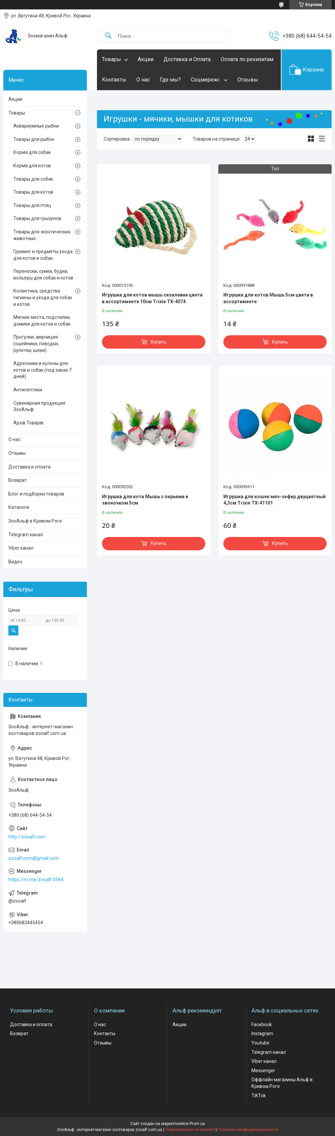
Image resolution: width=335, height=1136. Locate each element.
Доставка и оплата (29, 466)
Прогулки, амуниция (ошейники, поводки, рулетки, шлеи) (36, 343)
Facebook (261, 1024)
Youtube (260, 1043)
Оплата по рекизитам (247, 59)
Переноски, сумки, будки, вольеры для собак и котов (43, 274)
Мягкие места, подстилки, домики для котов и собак (42, 321)
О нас (143, 79)
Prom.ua (197, 1123)
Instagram (262, 1033)
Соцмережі (206, 79)
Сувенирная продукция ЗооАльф (39, 406)
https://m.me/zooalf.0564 (36, 879)
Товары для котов (33, 192)
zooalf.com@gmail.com (33, 858)
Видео (15, 561)
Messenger (263, 1070)
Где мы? (170, 79)
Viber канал (20, 548)
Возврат (17, 480)
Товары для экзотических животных (42, 235)
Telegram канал (25, 534)
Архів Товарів (28, 422)
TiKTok (258, 1095)
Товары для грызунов (37, 218)
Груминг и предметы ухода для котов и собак (43, 255)
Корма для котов (32, 165)
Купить (158, 342)
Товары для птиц (32, 205)
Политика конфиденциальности (248, 1129)
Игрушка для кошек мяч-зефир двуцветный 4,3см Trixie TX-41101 (274, 500)
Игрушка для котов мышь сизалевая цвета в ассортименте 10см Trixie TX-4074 (152, 298)
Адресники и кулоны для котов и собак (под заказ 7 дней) (42, 370)
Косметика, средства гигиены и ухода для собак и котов (42, 297)
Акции (145, 59)
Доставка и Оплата (187, 59)
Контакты (114, 79)
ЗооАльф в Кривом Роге (35, 521)
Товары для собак (33, 179)
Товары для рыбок (33, 139)
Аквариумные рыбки (36, 126)
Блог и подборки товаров (36, 494)
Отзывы (247, 79)
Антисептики (27, 389)
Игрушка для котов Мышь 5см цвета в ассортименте (268, 298)
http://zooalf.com (26, 836)
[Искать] (108, 36)
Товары (111, 59)
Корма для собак (32, 152)
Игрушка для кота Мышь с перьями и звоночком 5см (145, 500)
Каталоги (18, 507)
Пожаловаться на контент (190, 1129)
